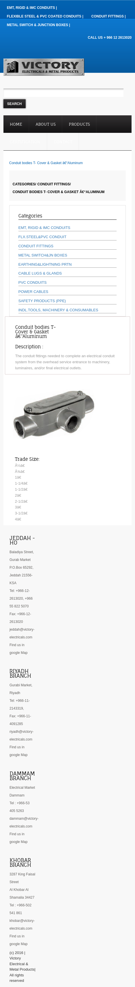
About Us (46, 124)
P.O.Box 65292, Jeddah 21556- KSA (21, 575)
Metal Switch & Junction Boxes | (38, 25)
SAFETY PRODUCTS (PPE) (42, 301)
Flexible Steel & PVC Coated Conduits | (45, 16)
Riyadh (14, 693)
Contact (63, 141)
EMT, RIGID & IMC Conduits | (32, 8)
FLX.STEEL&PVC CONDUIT (42, 237)
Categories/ (24, 184)
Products (79, 124)
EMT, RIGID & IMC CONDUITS (44, 228)
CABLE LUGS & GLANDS (40, 273)
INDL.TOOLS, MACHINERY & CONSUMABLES (58, 310)
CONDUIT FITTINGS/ (54, 184)
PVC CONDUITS (32, 282)
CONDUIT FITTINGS (36, 246)
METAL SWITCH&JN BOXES (42, 255)
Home (16, 124)
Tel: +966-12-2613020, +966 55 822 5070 (21, 598)
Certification (25, 141)
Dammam (16, 795)
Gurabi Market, (20, 685)
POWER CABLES (33, 292)
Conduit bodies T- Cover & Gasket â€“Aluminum (58, 192)
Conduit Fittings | (108, 16)
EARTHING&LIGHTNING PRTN (45, 264)
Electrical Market (22, 788)
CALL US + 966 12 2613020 (110, 38)
